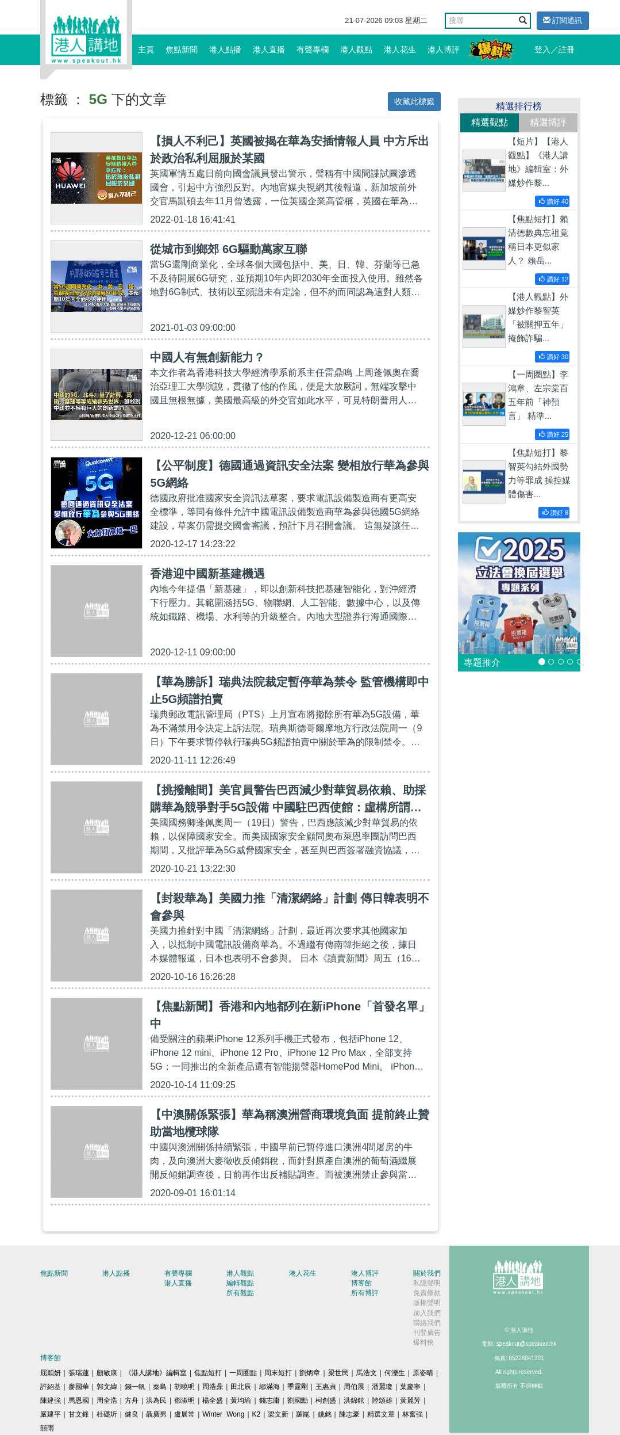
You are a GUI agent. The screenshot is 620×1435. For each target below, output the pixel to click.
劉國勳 (297, 1400)
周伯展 (354, 1387)
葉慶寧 (410, 1387)
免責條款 (427, 1293)
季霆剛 (297, 1387)
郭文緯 (107, 1387)
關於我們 (427, 1273)
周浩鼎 (212, 1387)
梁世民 (338, 1373)
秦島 (160, 1387)
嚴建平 (50, 1414)
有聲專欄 (312, 49)
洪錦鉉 (354, 1400)
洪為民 (156, 1400)
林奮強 (412, 1414)
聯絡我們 (427, 1323)
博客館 (361, 1283)
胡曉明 (184, 1387)
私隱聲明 (427, 1283)
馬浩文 (366, 1373)
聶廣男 (156, 1414)
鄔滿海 (269, 1387)
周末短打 (278, 1373)
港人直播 (269, 49)
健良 (131, 1414)
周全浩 (107, 1400)
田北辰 (240, 1387)
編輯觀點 (240, 1283)
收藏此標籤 (414, 101)
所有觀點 (240, 1293)
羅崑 (303, 1414)
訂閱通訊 (563, 20)
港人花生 (400, 49)
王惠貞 (325, 1387)
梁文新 (278, 1414)
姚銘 (325, 1414)
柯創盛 (325, 1400)
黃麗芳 (410, 1400)
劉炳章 (309, 1373)
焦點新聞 (181, 49)
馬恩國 (78, 1400)
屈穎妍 (50, 1373)
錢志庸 (269, 1400)
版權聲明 (427, 1303)
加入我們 (427, 1313)
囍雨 (47, 1428)
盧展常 (184, 1414)
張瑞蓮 (78, 1373)
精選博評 (548, 122)
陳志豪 (349, 1414)
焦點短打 (208, 1373)
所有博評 (365, 1293)
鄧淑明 (184, 1400)
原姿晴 (423, 1373)
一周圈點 (243, 1373)
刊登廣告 (427, 1333)
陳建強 (50, 1400)
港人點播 (225, 49)
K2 (256, 1414)
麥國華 (78, 1387)
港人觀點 (356, 49)
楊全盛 (212, 1400)
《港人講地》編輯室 (156, 1373)
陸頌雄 (382, 1400)
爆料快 (423, 1342)
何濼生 (394, 1373)
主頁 (146, 49)
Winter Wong (223, 1414)
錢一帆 (135, 1387)
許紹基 (50, 1387)
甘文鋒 (78, 1414)
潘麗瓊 (382, 1387)
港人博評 (444, 49)
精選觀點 (489, 122)
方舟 (131, 1400)
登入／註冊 (554, 49)
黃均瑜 (240, 1400)
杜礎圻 (107, 1414)
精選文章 (381, 1414)
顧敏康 (107, 1373)
